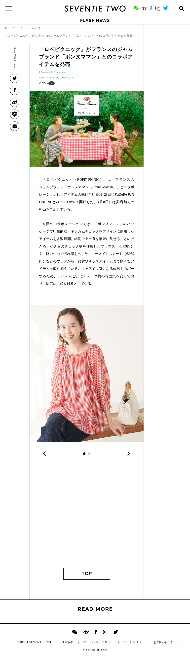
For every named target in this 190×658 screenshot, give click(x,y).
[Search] (181, 8)
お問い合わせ (163, 642)
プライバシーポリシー (98, 642)
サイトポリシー (134, 642)
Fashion (45, 71)
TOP (86, 573)
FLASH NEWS (95, 20)
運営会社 (68, 642)
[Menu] (8, 8)
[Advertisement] (86, 515)
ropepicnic (61, 71)
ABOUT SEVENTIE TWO (35, 642)
